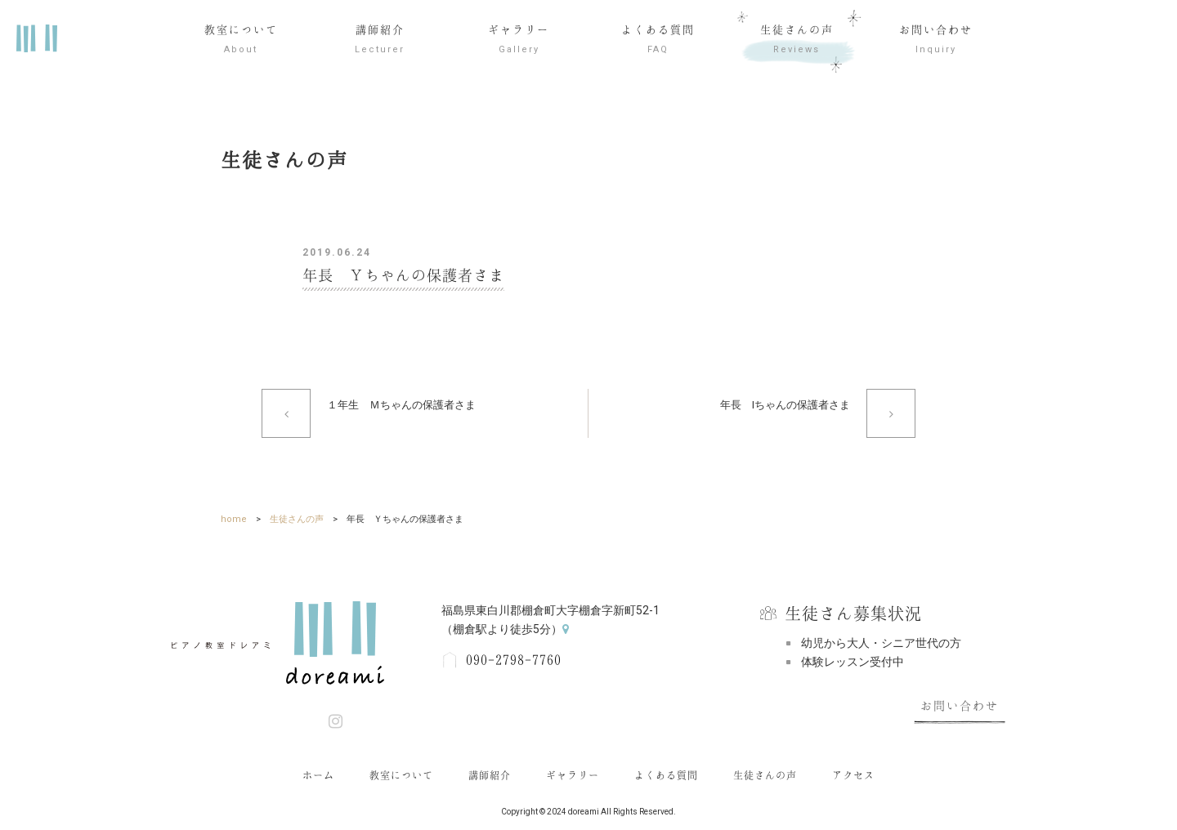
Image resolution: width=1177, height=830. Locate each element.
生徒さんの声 (796, 42)
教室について (241, 42)
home (234, 519)
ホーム (318, 775)
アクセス (853, 775)
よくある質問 (657, 42)
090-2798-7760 (514, 660)
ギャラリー (519, 42)
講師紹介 (380, 42)
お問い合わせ (935, 42)
